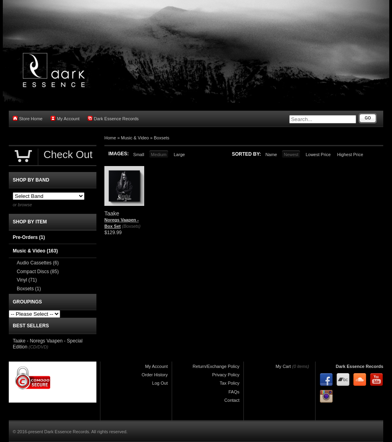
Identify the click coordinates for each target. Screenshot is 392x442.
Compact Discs (38, 271)
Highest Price (350, 154)
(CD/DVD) (39, 346)
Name (271, 154)
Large (179, 154)
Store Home (28, 118)
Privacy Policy (225, 374)
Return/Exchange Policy (216, 366)
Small (138, 154)
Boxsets (161, 137)
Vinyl (27, 280)
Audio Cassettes (38, 263)
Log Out (160, 383)
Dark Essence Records (113, 118)
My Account (65, 118)
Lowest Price (318, 154)
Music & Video (135, 137)
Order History (155, 374)
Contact (231, 400)
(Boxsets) (131, 226)
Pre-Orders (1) (29, 237)
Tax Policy (229, 383)
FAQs (233, 391)
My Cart (283, 366)
